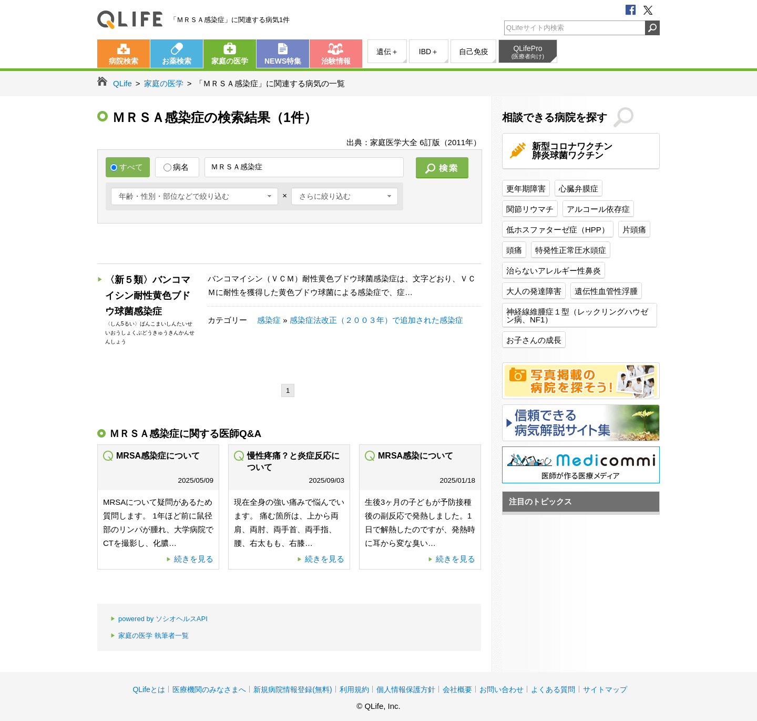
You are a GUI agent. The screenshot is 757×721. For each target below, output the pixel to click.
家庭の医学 (229, 61)
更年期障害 (526, 188)
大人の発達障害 (533, 291)
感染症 (269, 320)
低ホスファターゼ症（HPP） (557, 229)
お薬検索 (176, 61)
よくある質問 (553, 689)
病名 (176, 167)
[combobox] (194, 196)
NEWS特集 (282, 61)
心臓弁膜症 (578, 188)
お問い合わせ (501, 689)
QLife (129, 20)
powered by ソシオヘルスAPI (159, 619)
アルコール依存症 (598, 209)
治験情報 (336, 61)
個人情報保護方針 (405, 689)
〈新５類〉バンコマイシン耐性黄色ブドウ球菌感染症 (147, 296)
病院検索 (123, 61)
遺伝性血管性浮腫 (606, 291)
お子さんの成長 (533, 340)
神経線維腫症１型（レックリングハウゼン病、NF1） (577, 315)
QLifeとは (148, 689)
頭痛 (514, 250)
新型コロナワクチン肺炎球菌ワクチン (572, 150)
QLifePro (528, 52)
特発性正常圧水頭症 (570, 250)
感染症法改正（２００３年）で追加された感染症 (376, 320)
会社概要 (457, 689)
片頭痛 (634, 229)
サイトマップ (605, 689)
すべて (126, 167)
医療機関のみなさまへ (209, 689)
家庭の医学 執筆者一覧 (149, 636)
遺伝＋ (387, 51)
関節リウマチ (530, 209)
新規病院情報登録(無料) (292, 689)
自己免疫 (473, 51)
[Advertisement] (288, 245)
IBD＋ (428, 51)
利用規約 (354, 689)
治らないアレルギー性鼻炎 (553, 270)
